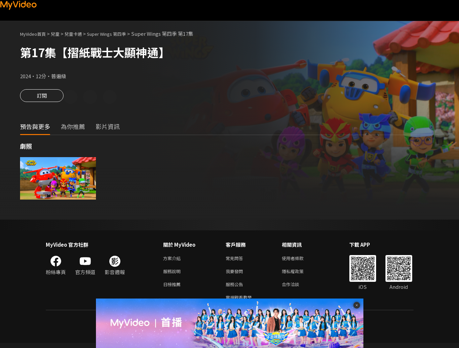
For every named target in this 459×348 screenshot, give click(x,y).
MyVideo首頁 (35, 33)
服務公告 (236, 287)
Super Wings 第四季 (118, 33)
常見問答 (236, 259)
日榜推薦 (173, 287)
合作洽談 (296, 287)
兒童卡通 (81, 33)
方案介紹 (173, 259)
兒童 (60, 33)
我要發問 (236, 273)
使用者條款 (298, 259)
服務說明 (173, 273)
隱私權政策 (298, 273)
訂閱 (42, 97)
